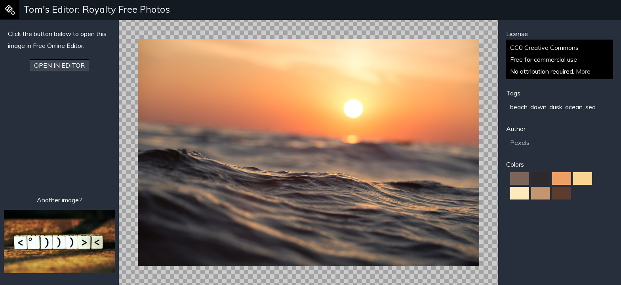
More (583, 71)
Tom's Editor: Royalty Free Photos (96, 9)
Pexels (520, 142)
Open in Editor (59, 65)
